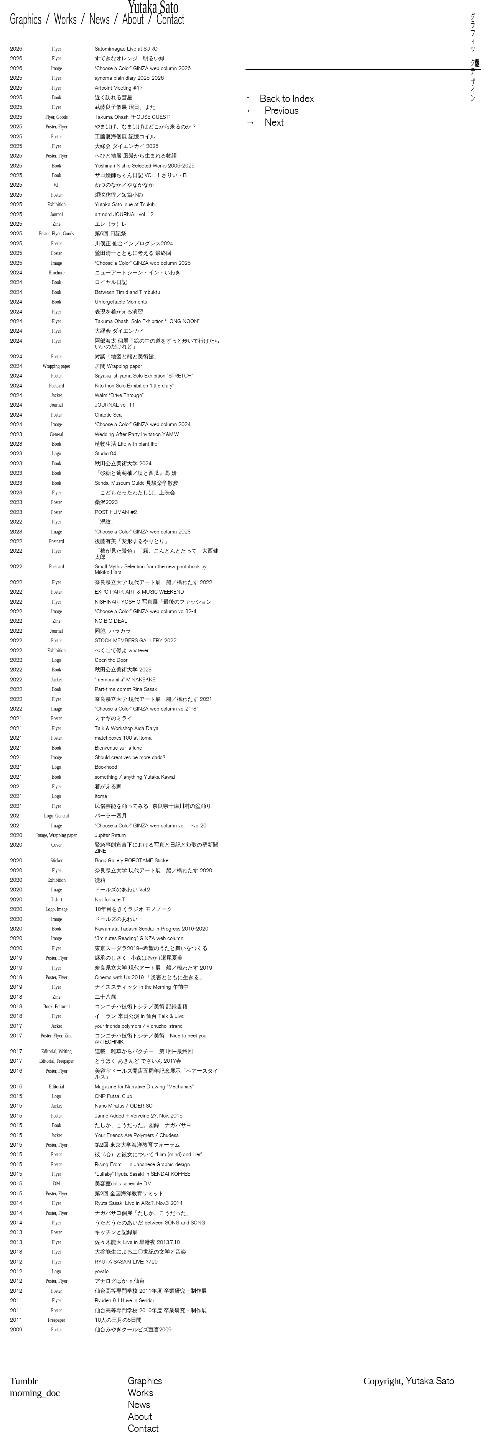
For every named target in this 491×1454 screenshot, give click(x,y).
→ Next (264, 122)
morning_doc (35, 1392)
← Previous (272, 111)
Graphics (25, 19)
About (133, 19)
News (99, 19)
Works (65, 19)
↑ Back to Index (280, 99)
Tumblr (24, 1381)
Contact (171, 19)
